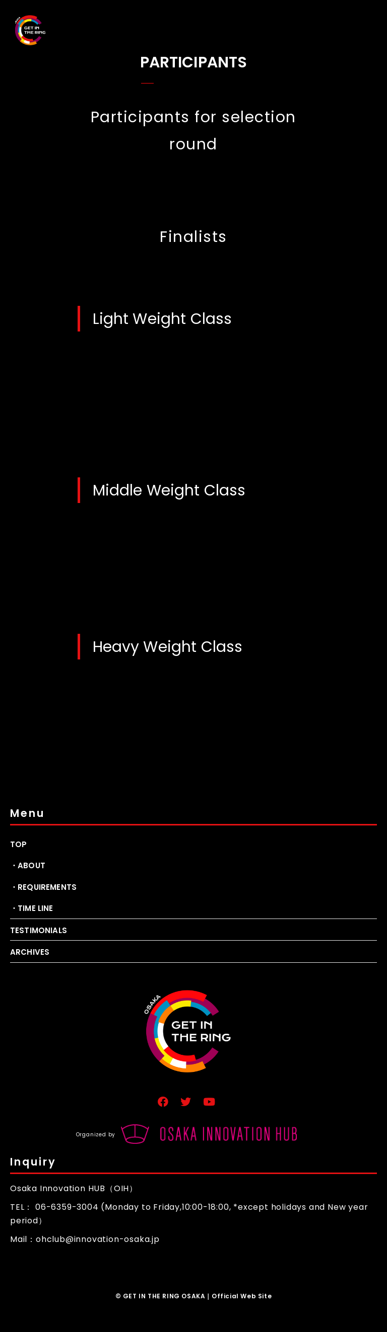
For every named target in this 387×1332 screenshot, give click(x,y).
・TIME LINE (31, 908)
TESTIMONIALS (38, 930)
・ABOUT (27, 865)
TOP (18, 844)
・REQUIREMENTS (43, 887)
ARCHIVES (29, 952)
